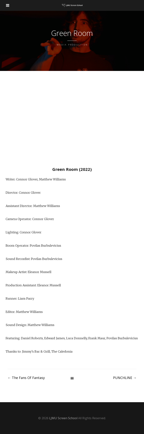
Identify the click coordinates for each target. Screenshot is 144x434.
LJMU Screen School (63, 418)
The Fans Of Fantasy (26, 377)
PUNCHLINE (124, 377)
